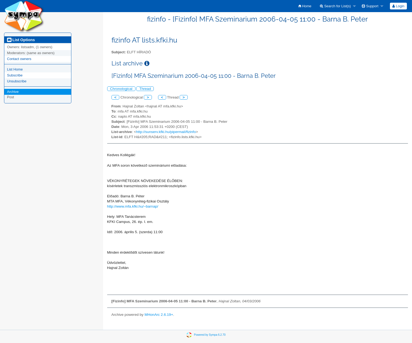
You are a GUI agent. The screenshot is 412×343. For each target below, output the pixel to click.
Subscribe (15, 75)
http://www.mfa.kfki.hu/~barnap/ (132, 206)
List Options (21, 40)
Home (305, 6)
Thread (145, 89)
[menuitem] (305, 6)
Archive (13, 92)
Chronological (121, 89)
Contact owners (19, 59)
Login (398, 6)
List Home (15, 69)
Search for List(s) (335, 6)
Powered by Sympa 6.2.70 (209, 334)
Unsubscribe (16, 81)
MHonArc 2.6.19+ (159, 315)
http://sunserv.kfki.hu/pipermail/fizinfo (166, 132)
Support (370, 6)
